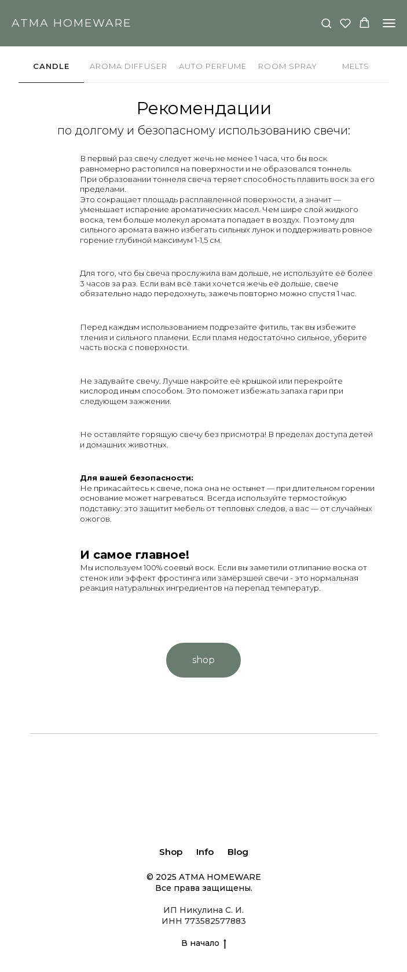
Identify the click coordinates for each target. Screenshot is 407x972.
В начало (203, 943)
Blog (238, 851)
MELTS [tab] (355, 66)
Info (205, 851)
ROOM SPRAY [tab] (287, 66)
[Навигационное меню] (389, 23)
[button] (326, 22)
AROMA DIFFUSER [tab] (128, 66)
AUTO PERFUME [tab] (213, 66)
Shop (170, 851)
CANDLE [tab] (51, 66)
